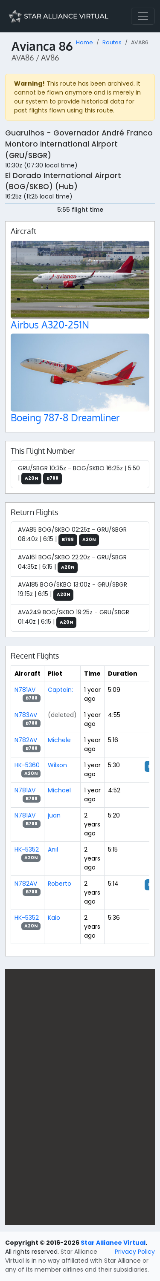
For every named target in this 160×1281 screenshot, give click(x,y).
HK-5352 (27, 849)
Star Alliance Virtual (113, 1242)
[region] (80, 1097)
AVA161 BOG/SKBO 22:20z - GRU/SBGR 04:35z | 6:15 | (72, 563)
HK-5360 (27, 765)
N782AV (26, 740)
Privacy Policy (135, 1251)
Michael (59, 790)
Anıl (53, 849)
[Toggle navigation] (143, 16)
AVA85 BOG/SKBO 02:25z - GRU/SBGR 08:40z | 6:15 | (72, 535)
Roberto (59, 883)
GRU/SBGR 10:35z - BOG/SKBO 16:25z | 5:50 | (79, 474)
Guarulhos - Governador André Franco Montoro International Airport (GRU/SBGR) (79, 144)
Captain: (60, 689)
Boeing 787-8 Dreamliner (65, 417)
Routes (112, 42)
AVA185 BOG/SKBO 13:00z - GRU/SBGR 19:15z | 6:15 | (72, 590)
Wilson (57, 765)
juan (54, 815)
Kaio (54, 917)
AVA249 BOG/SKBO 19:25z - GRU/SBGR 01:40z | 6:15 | (73, 618)
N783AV (26, 715)
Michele (59, 740)
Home (84, 42)
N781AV (25, 689)
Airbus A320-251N (50, 324)
